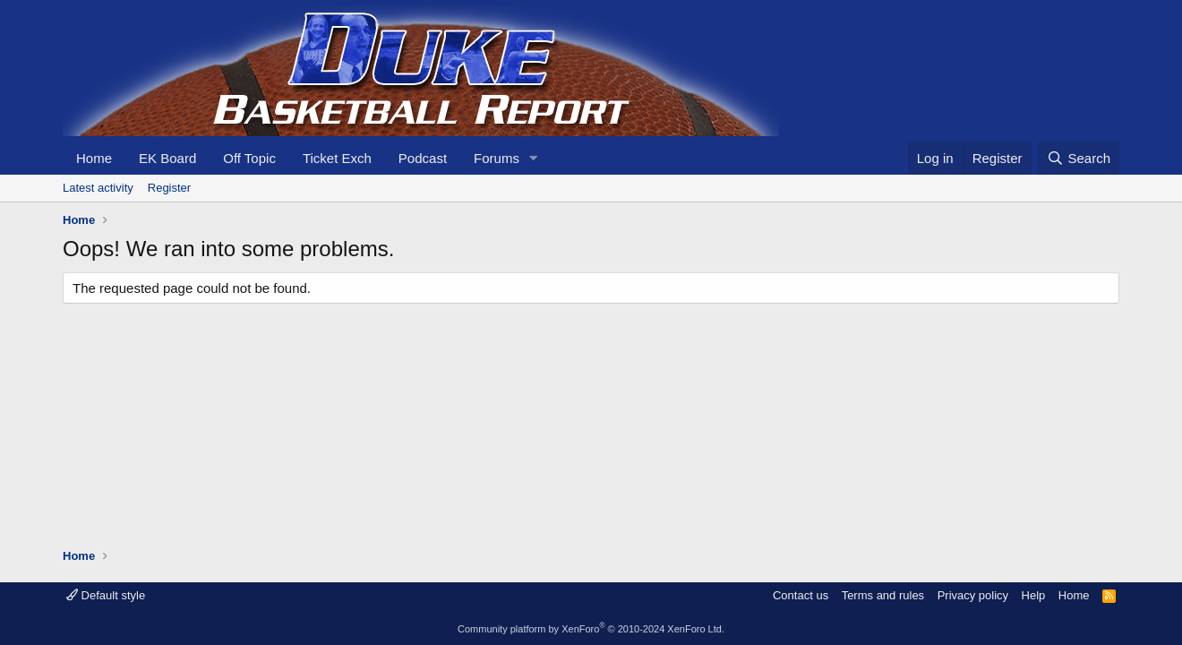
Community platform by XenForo (591, 629)
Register (169, 187)
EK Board (167, 158)
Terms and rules (883, 595)
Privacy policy (973, 595)
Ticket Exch (337, 158)
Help (1034, 595)
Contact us (800, 595)
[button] (533, 158)
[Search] (1078, 158)
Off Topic (249, 158)
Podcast (422, 158)
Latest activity (98, 187)
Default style (105, 595)
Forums (496, 158)
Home (94, 158)
